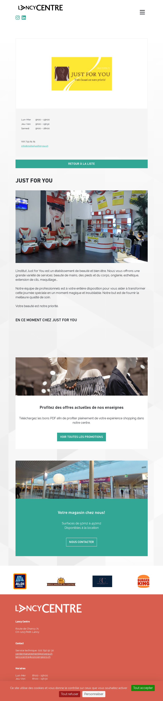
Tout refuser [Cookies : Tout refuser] (69, 694)
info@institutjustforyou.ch (34, 145)
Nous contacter (81, 542)
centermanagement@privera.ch (34, 653)
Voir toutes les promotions (81, 437)
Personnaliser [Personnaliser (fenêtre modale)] (93, 694)
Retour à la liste (81, 164)
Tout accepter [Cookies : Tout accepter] (143, 688)
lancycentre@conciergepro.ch (33, 657)
